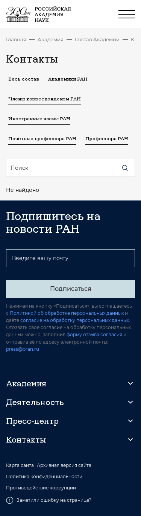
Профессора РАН (106, 138)
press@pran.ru (22, 349)
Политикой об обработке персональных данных (67, 313)
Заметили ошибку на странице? (48, 500)
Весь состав (23, 79)
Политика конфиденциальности (44, 476)
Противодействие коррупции (41, 488)
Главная (16, 39)
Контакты (133, 39)
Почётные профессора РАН (42, 138)
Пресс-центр (32, 421)
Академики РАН (68, 79)
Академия (51, 39)
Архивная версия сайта (64, 465)
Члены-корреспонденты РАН (44, 99)
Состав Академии (97, 39)
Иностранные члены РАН (39, 118)
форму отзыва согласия (94, 334)
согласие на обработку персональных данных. (75, 320)
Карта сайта (20, 465)
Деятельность (35, 402)
